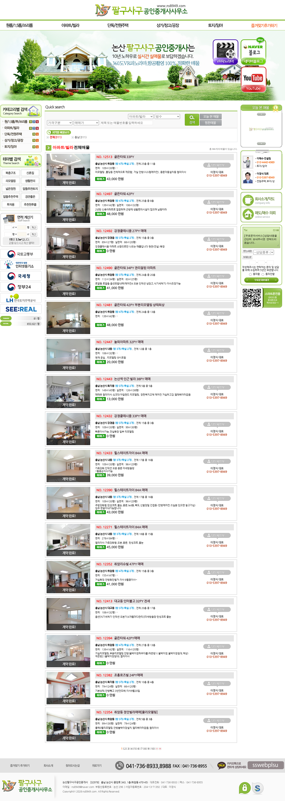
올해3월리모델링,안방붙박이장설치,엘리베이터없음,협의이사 (127, 727)
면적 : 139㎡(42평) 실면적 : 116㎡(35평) (117, 649)
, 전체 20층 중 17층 (125, 608)
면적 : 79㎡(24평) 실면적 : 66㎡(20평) (115, 686)
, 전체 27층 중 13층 (125, 645)
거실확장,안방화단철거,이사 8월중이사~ (116, 579)
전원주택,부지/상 (266, 181)
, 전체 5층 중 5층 (123, 385)
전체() (54, 137)
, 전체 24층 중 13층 (125, 311)
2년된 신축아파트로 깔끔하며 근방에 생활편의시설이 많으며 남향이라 (131, 209)
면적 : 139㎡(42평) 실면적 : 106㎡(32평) (117, 205)
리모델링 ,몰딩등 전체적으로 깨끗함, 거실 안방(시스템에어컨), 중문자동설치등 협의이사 (140, 172)
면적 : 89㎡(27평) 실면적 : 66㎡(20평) (115, 242)
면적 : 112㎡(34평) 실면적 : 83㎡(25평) (116, 279)
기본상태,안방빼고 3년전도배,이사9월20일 (117, 690)
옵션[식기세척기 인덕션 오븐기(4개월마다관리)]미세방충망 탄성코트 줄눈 (133, 616)
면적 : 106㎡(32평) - (106, 353)
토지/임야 (262, 166)
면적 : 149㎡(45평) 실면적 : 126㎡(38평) (117, 390)
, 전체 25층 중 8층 (124, 200)
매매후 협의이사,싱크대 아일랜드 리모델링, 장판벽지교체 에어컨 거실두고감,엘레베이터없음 (143, 394)
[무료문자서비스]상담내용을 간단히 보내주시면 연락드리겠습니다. (261, 240)
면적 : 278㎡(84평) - (106, 538)
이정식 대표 (263, 173)
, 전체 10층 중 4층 (124, 682)
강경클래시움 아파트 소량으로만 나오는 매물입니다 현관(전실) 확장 (130, 246)
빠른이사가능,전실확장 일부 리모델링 (114, 431)
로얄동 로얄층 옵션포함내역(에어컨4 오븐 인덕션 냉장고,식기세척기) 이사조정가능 (138, 283)
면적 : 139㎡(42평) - (106, 316)
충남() (79, 137)
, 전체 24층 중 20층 (125, 274)
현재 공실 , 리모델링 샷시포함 (110, 357)
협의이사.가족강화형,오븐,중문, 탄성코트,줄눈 (119, 542)
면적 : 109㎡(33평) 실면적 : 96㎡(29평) (116, 464)
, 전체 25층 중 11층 (125, 163)
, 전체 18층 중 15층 (124, 533)
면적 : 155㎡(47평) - (106, 575)
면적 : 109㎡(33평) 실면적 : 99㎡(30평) (116, 427)
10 (152, 748)
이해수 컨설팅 (264, 158)
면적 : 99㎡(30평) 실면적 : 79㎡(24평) (115, 723)
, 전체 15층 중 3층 (124, 237)
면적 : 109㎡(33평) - (106, 168)
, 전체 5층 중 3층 (123, 719)
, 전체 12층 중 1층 (123, 348)
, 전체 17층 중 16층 (124, 459)
